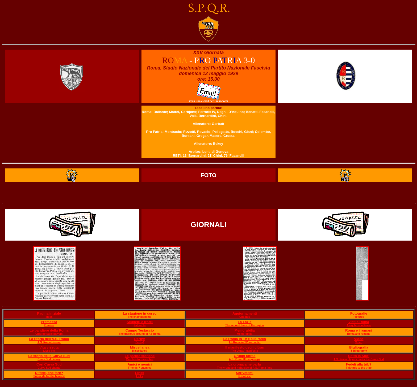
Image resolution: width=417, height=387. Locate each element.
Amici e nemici (140, 364)
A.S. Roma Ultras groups (244, 359)
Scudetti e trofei (140, 322)
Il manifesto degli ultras (244, 347)
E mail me (244, 376)
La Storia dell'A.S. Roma (49, 339)
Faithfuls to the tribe (359, 367)
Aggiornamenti (244, 313)
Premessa (49, 322)
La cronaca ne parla (244, 364)
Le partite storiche (140, 356)
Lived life (49, 350)
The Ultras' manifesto (244, 350)
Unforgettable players (49, 333)
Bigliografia (358, 347)
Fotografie (358, 313)
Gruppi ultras (245, 356)
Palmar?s (140, 325)
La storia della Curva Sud (49, 356)
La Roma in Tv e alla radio (244, 339)
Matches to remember (139, 359)
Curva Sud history (48, 359)
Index (48, 316)
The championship (139, 316)
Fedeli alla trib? (358, 364)
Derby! (139, 339)
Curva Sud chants (49, 367)
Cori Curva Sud (49, 364)
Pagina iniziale (49, 313)
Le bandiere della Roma (49, 330)
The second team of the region (244, 325)
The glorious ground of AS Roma (139, 333)
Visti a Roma (358, 322)
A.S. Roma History (49, 342)
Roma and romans (358, 333)
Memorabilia (245, 330)
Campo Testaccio (140, 330)
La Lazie (244, 322)
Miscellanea (139, 347)
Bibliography (359, 350)
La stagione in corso (139, 313)
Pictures (358, 316)
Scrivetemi (244, 373)
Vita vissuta (49, 347)
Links (139, 373)
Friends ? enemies (139, 367)
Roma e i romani (358, 330)
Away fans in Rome (359, 325)
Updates (244, 316)
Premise (49, 325)
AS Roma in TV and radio (244, 342)
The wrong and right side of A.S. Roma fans (244, 367)
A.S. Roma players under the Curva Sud (358, 359)
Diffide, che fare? (49, 373)
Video (358, 339)
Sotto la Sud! (358, 356)
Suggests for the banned (49, 376)
